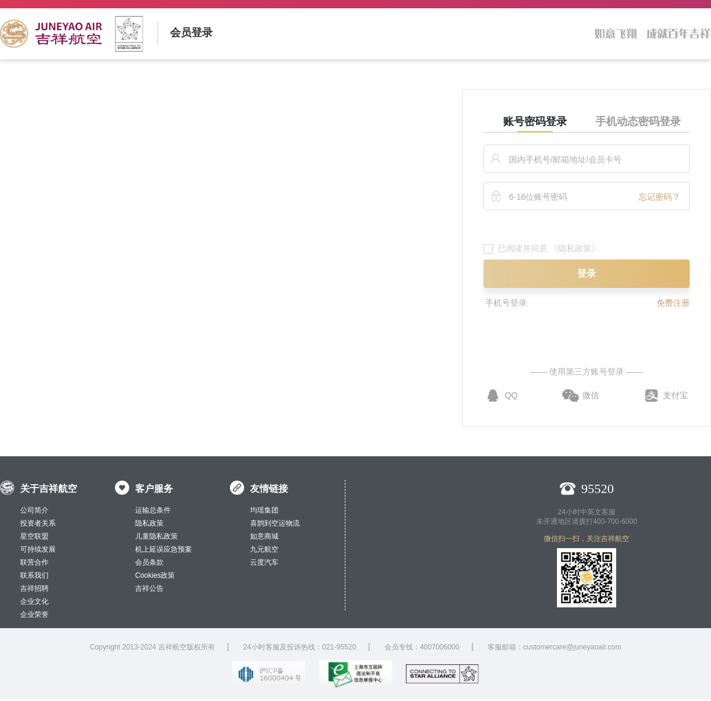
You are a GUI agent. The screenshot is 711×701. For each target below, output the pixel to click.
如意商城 (264, 536)
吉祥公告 (149, 588)
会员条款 (149, 562)
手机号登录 (506, 303)
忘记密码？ (659, 196)
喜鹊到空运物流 (275, 523)
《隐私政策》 (575, 248)
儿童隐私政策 (156, 536)
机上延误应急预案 (163, 549)
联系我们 (34, 575)
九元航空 (264, 549)
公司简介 (34, 510)
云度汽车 (264, 562)
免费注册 (673, 303)
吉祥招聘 (34, 588)
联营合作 (34, 562)
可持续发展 (38, 549)
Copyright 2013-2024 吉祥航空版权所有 (151, 647)
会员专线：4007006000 (422, 647)
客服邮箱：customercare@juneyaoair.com (555, 647)
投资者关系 (38, 523)
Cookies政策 (155, 575)
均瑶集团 (264, 510)
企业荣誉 (34, 614)
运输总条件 (153, 510)
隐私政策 (149, 523)
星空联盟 (34, 536)
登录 (586, 273)
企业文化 (34, 601)
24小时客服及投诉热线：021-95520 (299, 647)
